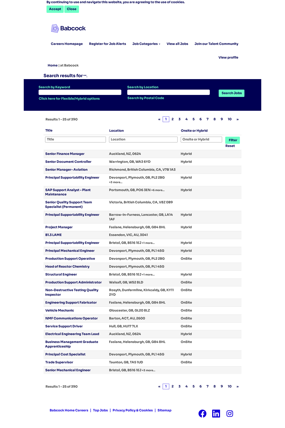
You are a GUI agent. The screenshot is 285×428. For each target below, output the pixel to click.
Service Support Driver (64, 326)
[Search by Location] (168, 92)
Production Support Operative (70, 259)
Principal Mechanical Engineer (70, 251)
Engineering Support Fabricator (71, 302)
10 (230, 119)
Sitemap (164, 410)
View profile (228, 57)
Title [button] (48, 130)
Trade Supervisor (59, 362)
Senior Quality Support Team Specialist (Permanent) (68, 204)
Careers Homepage (67, 44)
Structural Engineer (61, 274)
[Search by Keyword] (80, 92)
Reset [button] (230, 146)
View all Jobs (177, 44)
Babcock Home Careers (69, 410)
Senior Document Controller (68, 162)
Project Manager (59, 227)
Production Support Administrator (73, 282)
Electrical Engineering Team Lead (72, 334)
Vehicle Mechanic (59, 310)
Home (53, 65)
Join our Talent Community (216, 44)
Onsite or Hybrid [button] (194, 131)
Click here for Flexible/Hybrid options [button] (69, 99)
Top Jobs (100, 410)
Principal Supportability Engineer (72, 177)
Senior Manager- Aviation (66, 170)
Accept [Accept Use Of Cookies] (55, 9)
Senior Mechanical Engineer (68, 370)
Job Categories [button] (146, 44)
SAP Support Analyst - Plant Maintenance (68, 192)
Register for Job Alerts (107, 44)
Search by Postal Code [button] (145, 98)
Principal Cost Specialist (65, 354)
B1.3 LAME (53, 235)
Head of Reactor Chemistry (67, 266)
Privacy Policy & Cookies (133, 410)
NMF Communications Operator (71, 318)
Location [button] (116, 131)
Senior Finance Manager (65, 154)
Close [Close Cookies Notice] (71, 9)
